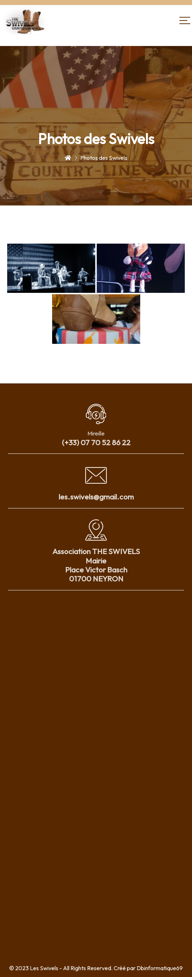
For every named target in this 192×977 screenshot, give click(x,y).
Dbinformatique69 (160, 968)
